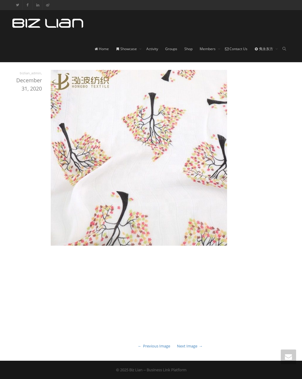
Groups (171, 48)
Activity (152, 48)
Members (208, 48)
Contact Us (236, 48)
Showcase (127, 48)
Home (101, 48)
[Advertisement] (151, 298)
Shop (188, 48)
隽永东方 (264, 48)
